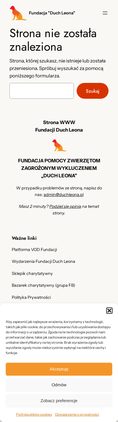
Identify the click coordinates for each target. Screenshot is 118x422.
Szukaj (92, 91)
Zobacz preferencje (58, 400)
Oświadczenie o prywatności (77, 414)
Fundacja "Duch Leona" (52, 13)
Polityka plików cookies (34, 414)
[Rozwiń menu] (105, 12)
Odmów (59, 384)
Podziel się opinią (65, 206)
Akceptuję (59, 368)
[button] (109, 310)
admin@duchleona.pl (64, 194)
